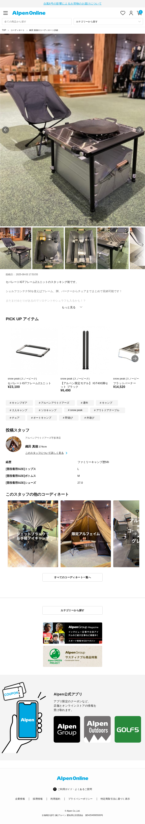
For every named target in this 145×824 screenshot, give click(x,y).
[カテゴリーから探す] (108, 21)
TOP (4, 30)
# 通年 (84, 402)
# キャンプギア (18, 402)
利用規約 (55, 798)
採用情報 (37, 798)
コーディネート (18, 30)
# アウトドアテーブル (106, 409)
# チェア (15, 417)
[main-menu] (5, 12)
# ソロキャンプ (47, 409)
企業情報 (20, 798)
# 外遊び (89, 417)
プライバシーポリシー (80, 798)
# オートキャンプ (41, 417)
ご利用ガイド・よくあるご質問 (75, 788)
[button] (139, 129)
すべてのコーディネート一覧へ (72, 576)
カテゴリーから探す (72, 610)
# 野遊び (68, 417)
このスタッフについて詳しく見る (44, 452)
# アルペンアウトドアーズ (54, 402)
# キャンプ (106, 402)
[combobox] (37, 21)
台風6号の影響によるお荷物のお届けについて (72, 3)
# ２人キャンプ (18, 409)
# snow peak (75, 409)
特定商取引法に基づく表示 (115, 798)
